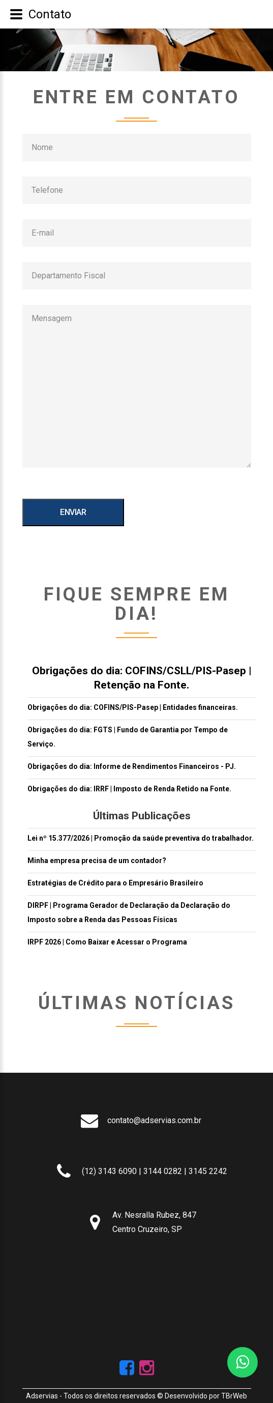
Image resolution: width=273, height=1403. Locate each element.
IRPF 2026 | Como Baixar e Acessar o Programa (107, 942)
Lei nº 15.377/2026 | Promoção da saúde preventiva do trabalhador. (140, 838)
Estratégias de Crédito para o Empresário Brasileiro (115, 883)
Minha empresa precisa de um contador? (96, 860)
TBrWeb (234, 1396)
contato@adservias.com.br (154, 1120)
